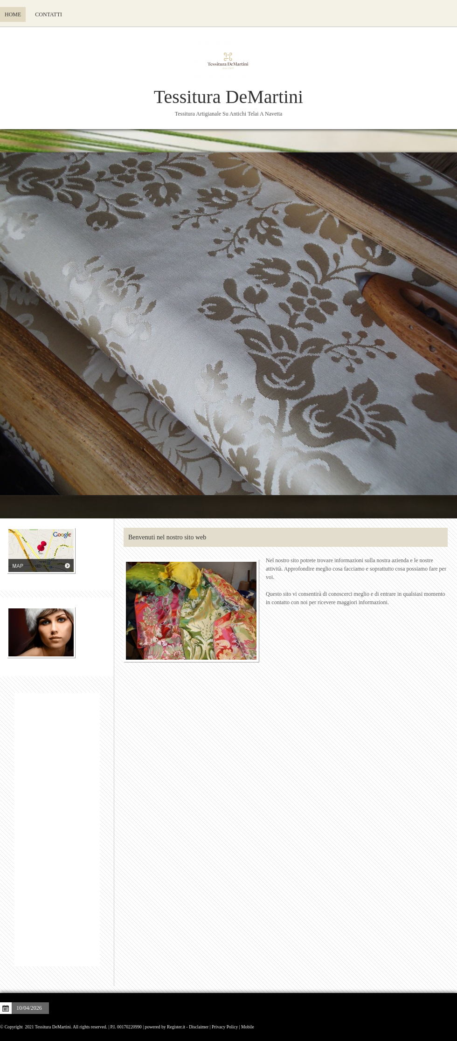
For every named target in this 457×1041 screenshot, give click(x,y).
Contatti (48, 14)
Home (13, 14)
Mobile (247, 1026)
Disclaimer (198, 1026)
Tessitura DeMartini (228, 96)
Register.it (176, 1026)
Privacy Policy (225, 1026)
